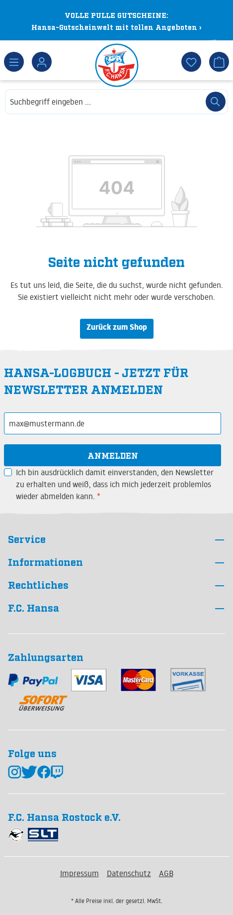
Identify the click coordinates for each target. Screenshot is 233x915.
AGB (166, 873)
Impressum (79, 873)
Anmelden (112, 455)
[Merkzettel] (191, 62)
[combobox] (104, 101)
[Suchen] (215, 101)
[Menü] (14, 62)
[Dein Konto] (42, 62)
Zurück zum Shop (116, 328)
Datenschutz (129, 873)
